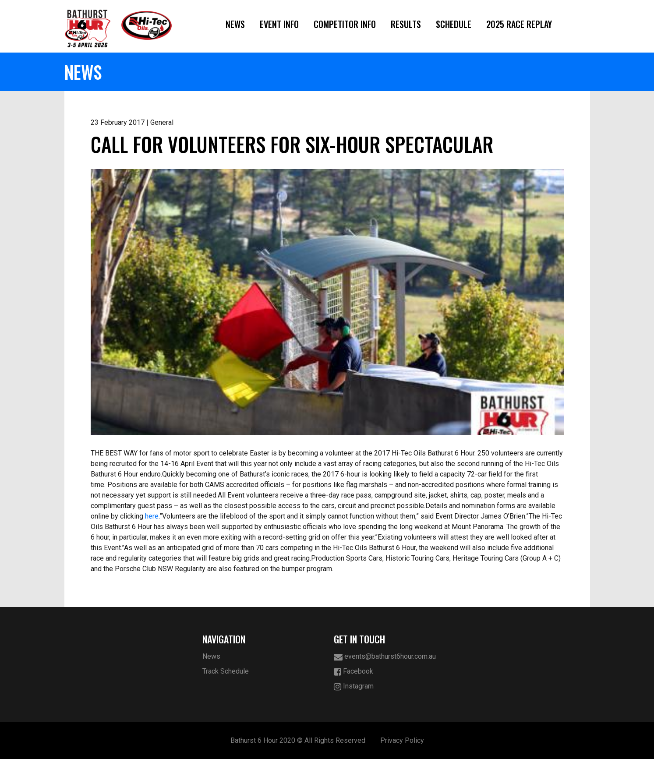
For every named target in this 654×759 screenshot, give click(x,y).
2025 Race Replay (519, 24)
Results (406, 24)
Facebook (353, 671)
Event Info (279, 24)
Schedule (453, 24)
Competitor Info (345, 24)
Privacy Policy (402, 740)
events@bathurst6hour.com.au (385, 656)
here (152, 516)
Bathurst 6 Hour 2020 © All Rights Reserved (297, 740)
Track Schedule (225, 671)
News (235, 24)
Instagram (354, 686)
